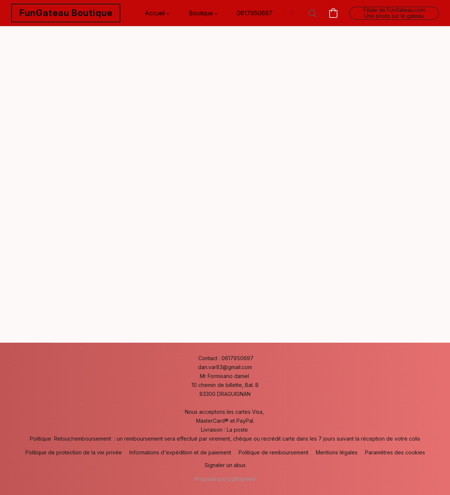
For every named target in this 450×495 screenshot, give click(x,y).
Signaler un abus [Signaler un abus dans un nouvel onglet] (225, 465)
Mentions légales (337, 452)
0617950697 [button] (255, 13)
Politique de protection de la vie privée (73, 452)
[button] (65, 13)
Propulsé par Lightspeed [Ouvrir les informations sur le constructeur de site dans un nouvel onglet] (225, 479)
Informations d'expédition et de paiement (180, 452)
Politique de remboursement (273, 452)
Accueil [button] (157, 13)
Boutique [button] (203, 13)
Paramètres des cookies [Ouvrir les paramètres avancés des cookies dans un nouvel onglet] (395, 452)
